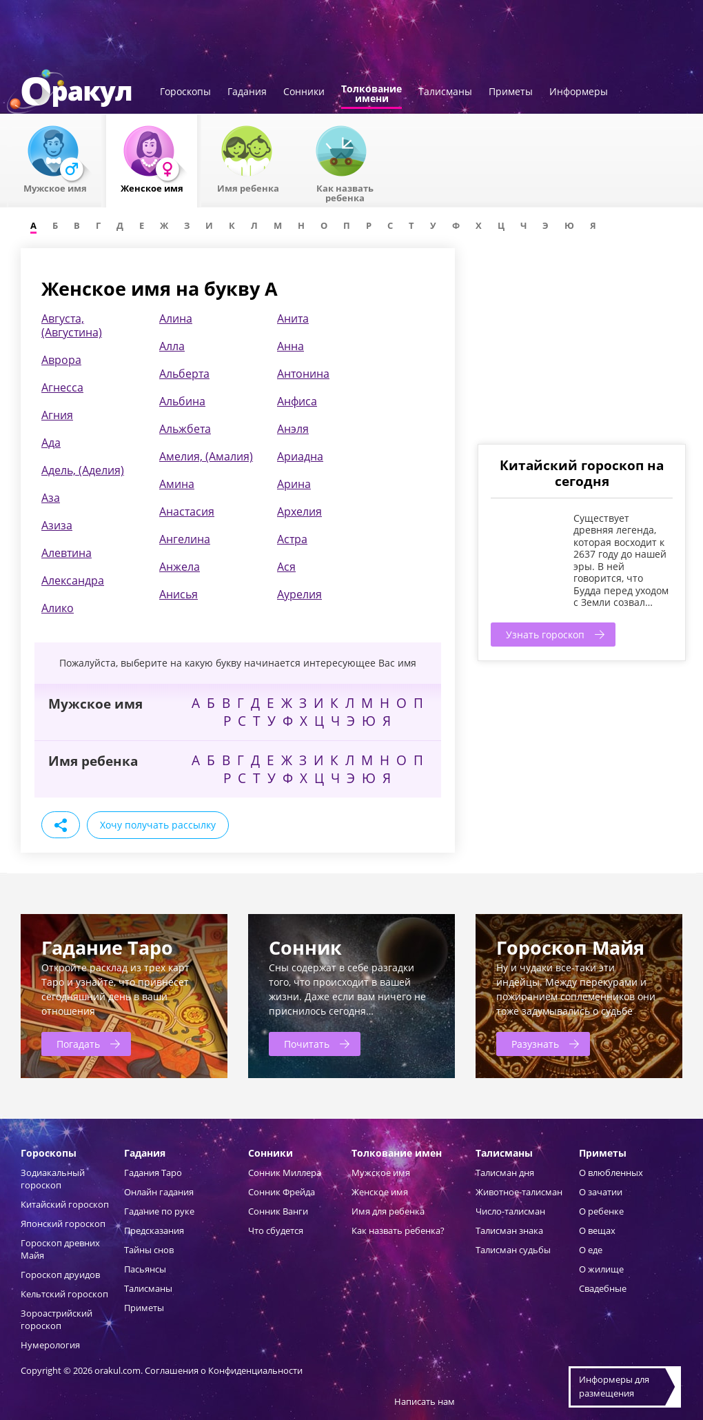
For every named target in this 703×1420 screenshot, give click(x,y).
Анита (293, 318)
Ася (286, 566)
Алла (172, 346)
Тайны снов (149, 1250)
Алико (57, 608)
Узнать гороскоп (545, 634)
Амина (176, 483)
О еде (590, 1250)
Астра (292, 539)
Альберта (184, 373)
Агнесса (62, 387)
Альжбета (185, 428)
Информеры (578, 92)
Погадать (78, 1044)
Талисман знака (509, 1230)
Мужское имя (381, 1172)
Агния (57, 415)
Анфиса (297, 401)
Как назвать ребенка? (398, 1230)
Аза (50, 497)
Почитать (306, 1044)
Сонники (304, 92)
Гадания (247, 92)
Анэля (293, 428)
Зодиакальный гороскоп (53, 1178)
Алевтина (66, 552)
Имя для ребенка (388, 1211)
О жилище (601, 1269)
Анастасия (186, 511)
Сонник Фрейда (281, 1192)
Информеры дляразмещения (614, 1386)
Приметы (511, 92)
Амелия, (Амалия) (206, 456)
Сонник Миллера (284, 1172)
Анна (290, 346)
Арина (294, 483)
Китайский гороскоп (65, 1204)
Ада (51, 442)
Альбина (182, 401)
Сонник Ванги (278, 1211)
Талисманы (445, 92)
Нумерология (50, 1345)
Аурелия (299, 594)
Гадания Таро (153, 1172)
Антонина (303, 373)
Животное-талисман (519, 1192)
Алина (175, 318)
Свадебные (602, 1288)
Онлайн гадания (159, 1192)
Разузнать (535, 1044)
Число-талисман (510, 1211)
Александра (72, 580)
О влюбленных (611, 1172)
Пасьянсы (145, 1269)
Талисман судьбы (513, 1250)
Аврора (61, 359)
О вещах (597, 1230)
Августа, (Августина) (71, 325)
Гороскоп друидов (60, 1274)
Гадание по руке (159, 1211)
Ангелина (184, 539)
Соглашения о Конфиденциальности (224, 1370)
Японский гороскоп (63, 1223)
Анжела (179, 566)
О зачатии (600, 1192)
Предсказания (154, 1230)
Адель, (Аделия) (82, 470)
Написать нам (424, 1401)
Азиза (56, 525)
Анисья (178, 594)
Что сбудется (275, 1230)
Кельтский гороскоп (64, 1294)
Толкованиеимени (371, 94)
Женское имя (380, 1192)
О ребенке (601, 1211)
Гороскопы (185, 92)
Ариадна (300, 456)
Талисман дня (505, 1172)
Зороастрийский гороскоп (56, 1319)
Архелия (299, 511)
